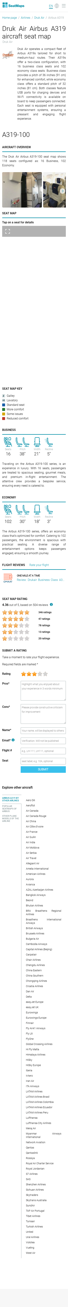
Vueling (30, 1247)
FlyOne (30, 1038)
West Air (30, 1252)
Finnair (30, 1023)
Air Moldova (32, 847)
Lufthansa (32, 1117)
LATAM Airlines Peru (37, 1112)
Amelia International (37, 868)
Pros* (5, 683)
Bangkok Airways (36, 895)
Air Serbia (31, 852)
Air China (31, 821)
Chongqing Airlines (36, 980)
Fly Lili (29, 1033)
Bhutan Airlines (34, 905)
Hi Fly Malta (32, 1049)
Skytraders (32, 1195)
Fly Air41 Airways (35, 1028)
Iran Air (30, 1080)
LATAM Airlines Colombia (40, 1102)
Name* (6, 730)
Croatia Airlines (34, 986)
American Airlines (35, 873)
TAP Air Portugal (35, 1210)
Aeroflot (30, 805)
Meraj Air (31, 1128)
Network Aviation (35, 1142)
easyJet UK (32, 1007)
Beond (29, 900)
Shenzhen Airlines (36, 1184)
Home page (9, 17)
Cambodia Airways (36, 944)
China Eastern (34, 970)
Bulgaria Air (32, 938)
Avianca (30, 884)
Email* (8, 740)
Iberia (29, 1070)
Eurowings (32, 1012)
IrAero (29, 1075)
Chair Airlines (33, 959)
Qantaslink (32, 1152)
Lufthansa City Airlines (38, 1123)
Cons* (6, 707)
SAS (28, 1179)
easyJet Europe (34, 1001)
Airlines (25, 17)
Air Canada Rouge (36, 816)
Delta (29, 996)
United (29, 1231)
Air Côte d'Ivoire (34, 826)
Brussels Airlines (35, 933)
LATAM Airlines (34, 1091)
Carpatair (31, 954)
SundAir (30, 1205)
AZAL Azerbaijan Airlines (39, 889)
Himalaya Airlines (35, 1054)
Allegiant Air (32, 863)
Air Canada (32, 810)
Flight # (7, 750)
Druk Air (39, 17)
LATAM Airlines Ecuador (39, 1107)
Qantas (30, 1147)
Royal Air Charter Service (39, 1163)
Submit (43, 769)
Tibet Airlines (33, 1216)
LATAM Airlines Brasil (37, 1096)
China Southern (34, 975)
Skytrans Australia (36, 1200)
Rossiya (30, 1158)
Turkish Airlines (34, 1226)
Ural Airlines (32, 1237)
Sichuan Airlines (35, 1189)
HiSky (29, 1059)
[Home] (13, 5)
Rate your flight (39, 565)
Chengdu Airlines (35, 965)
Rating (6, 673)
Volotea (30, 1242)
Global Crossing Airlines (39, 1044)
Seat (5, 760)
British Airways (34, 928)
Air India (30, 842)
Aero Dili (30, 800)
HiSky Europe (33, 1065)
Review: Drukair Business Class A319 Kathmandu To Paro (41, 580)
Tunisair (30, 1221)
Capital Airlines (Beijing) (39, 949)
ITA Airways (32, 1086)
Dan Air (30, 991)
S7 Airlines (32, 1173)
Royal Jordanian (35, 1168)
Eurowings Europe (36, 1017)
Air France (31, 831)
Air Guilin (31, 837)
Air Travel (31, 858)
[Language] (54, 6)
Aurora (30, 879)
